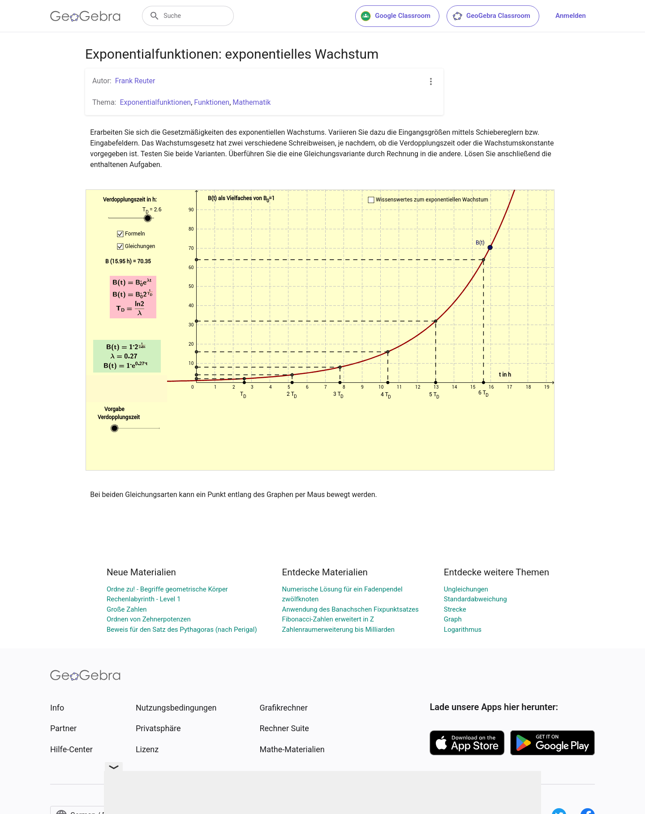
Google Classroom (395, 16)
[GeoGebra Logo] (85, 16)
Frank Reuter (135, 81)
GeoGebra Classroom (491, 16)
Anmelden (570, 16)
